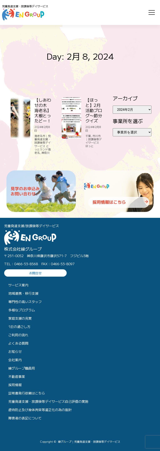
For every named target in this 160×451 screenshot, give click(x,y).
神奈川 (45, 153)
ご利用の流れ (18, 334)
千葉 (88, 136)
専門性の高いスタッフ (25, 301)
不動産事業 (16, 376)
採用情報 (15, 384)
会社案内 (15, 359)
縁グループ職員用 (21, 368)
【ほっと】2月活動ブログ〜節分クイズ (93, 110)
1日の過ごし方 (19, 326)
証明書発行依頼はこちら (26, 393)
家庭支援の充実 (20, 318)
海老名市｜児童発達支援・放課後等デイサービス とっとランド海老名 (42, 144)
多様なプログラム (21, 309)
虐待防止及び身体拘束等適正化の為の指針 (40, 409)
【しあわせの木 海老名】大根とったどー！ (42, 110)
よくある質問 (18, 343)
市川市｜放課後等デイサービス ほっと (93, 141)
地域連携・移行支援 (23, 293)
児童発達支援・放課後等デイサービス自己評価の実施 (48, 401)
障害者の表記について (25, 417)
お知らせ (15, 351)
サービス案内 (18, 284)
